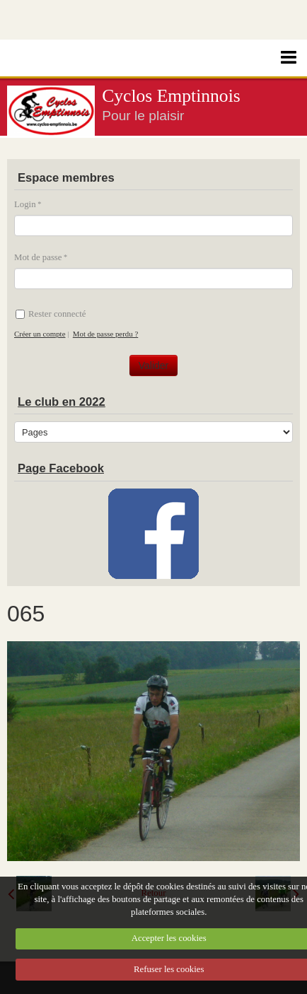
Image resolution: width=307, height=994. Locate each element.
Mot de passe (38, 257)
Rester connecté (51, 314)
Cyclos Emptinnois (171, 96)
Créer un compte (39, 333)
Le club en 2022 (61, 402)
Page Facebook (61, 468)
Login (25, 204)
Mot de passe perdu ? (105, 333)
